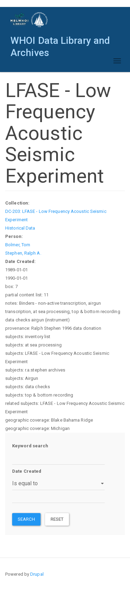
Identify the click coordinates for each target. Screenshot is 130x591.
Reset (57, 519)
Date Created (26, 471)
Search (26, 519)
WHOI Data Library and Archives (60, 42)
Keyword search (30, 445)
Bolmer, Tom (17, 244)
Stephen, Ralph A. (23, 253)
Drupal (37, 574)
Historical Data (20, 228)
